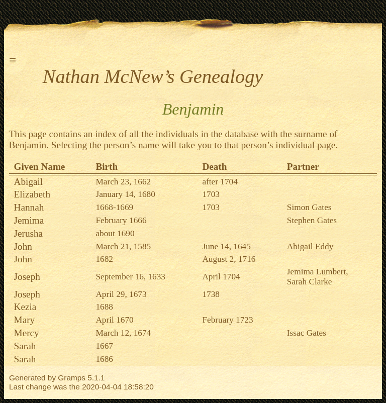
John (23, 246)
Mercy (26, 333)
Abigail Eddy (310, 246)
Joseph (27, 276)
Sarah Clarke (309, 281)
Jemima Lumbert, (317, 271)
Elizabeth (32, 194)
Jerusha (28, 233)
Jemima (29, 220)
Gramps (71, 377)
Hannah (29, 207)
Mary (24, 320)
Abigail (28, 181)
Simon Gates (309, 207)
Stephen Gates (312, 220)
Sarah (25, 346)
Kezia (25, 306)
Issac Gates (306, 333)
